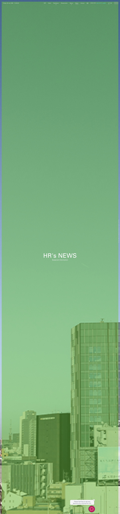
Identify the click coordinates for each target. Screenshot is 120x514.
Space (71, 3)
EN (111, 3)
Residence (56, 3)
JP (109, 3)
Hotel (49, 3)
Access (82, 3)
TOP (45, 3)
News (76, 3)
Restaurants (64, 3)
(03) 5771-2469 (101, 3)
